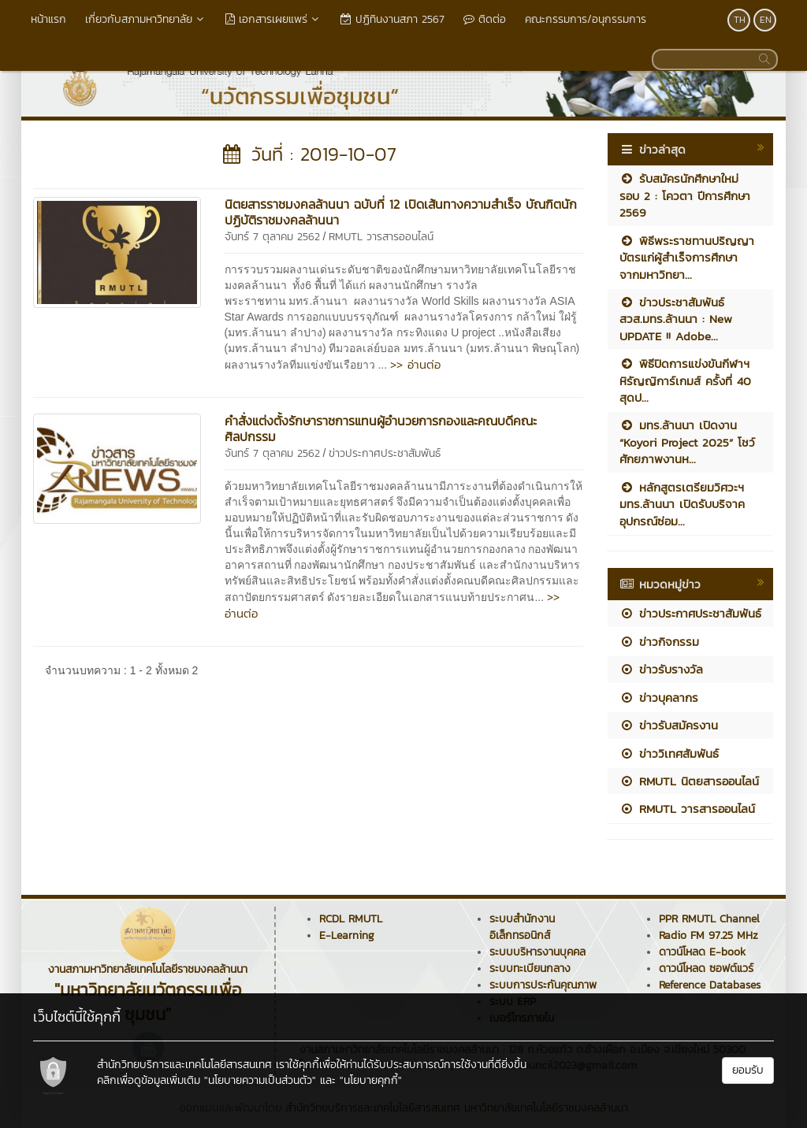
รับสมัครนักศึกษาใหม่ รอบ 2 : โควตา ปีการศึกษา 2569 (684, 195)
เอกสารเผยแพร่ (273, 19)
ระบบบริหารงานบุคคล (537, 952)
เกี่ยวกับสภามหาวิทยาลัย (145, 19)
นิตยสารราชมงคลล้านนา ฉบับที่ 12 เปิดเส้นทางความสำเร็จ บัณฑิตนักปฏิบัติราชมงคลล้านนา (401, 212)
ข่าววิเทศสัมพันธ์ (669, 753)
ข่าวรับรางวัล (661, 669)
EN (766, 20)
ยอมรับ (748, 1070)
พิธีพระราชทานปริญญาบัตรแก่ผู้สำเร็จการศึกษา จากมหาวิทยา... (686, 258)
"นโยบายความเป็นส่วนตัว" (260, 1080)
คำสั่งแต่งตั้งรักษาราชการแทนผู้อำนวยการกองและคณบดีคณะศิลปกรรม (381, 428)
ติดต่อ (484, 19)
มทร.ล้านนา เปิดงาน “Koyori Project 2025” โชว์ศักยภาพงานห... (687, 442)
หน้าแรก (48, 19)
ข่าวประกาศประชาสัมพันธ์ (385, 453)
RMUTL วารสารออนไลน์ (381, 236)
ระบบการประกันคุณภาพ (543, 985)
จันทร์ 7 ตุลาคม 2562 (272, 236)
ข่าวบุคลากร (658, 697)
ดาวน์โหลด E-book (702, 952)
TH (740, 20)
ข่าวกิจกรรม (659, 642)
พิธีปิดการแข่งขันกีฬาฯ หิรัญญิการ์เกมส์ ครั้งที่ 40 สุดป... (685, 380)
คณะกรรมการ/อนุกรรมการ (585, 19)
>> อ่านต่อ (415, 364)
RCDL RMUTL (350, 919)
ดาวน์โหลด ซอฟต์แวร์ (706, 968)
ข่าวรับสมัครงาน (668, 725)
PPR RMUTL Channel (709, 919)
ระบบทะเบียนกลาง (530, 968)
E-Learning (346, 935)
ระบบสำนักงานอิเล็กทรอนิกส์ (522, 927)
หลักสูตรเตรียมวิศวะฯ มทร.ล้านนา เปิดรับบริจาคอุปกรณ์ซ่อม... (682, 504)
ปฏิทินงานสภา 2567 (392, 19)
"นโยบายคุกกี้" (371, 1080)
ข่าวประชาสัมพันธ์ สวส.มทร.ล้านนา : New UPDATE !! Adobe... (675, 319)
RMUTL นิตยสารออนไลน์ (689, 781)
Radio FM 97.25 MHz (708, 935)
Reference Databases (710, 985)
